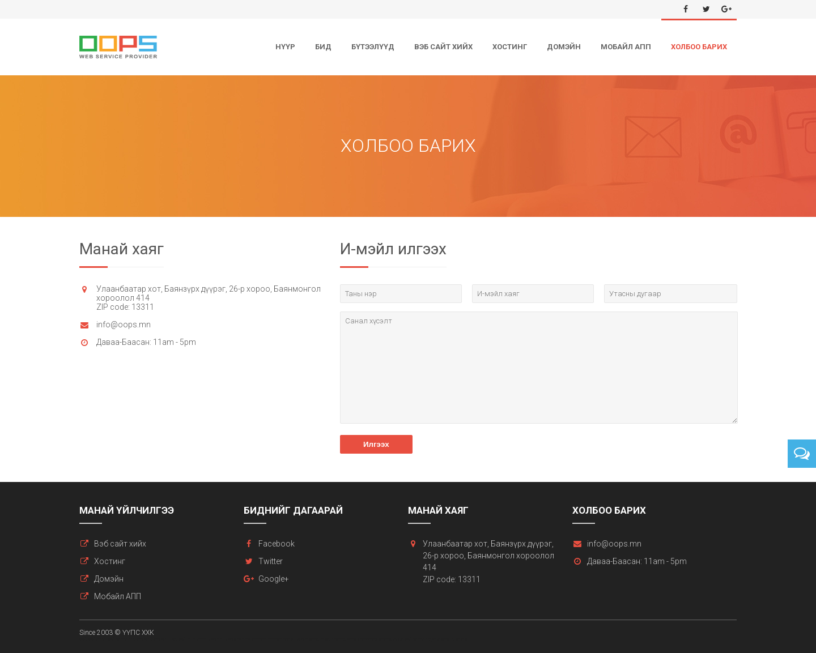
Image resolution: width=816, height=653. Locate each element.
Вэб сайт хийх (443, 46)
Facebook (276, 543)
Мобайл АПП (626, 46)
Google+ (273, 578)
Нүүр (285, 46)
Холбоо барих (699, 46)
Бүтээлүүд (372, 46)
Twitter (270, 561)
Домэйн (564, 46)
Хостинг (509, 46)
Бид (323, 46)
